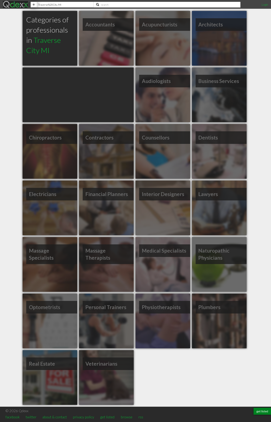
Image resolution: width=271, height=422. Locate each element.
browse (126, 417)
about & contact (54, 417)
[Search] (167, 4)
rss (140, 417)
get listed (107, 417)
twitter (31, 417)
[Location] (62, 4)
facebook (12, 417)
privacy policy (83, 417)
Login (265, 4)
